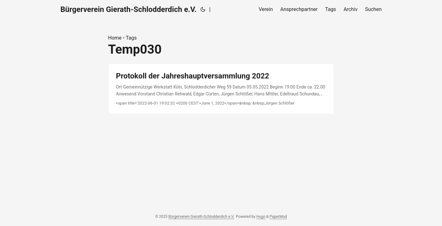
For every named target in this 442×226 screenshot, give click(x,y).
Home (115, 38)
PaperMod (278, 216)
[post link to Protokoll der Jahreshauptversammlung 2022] (221, 89)
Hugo (260, 216)
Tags (131, 38)
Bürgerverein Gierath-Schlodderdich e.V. (129, 9)
